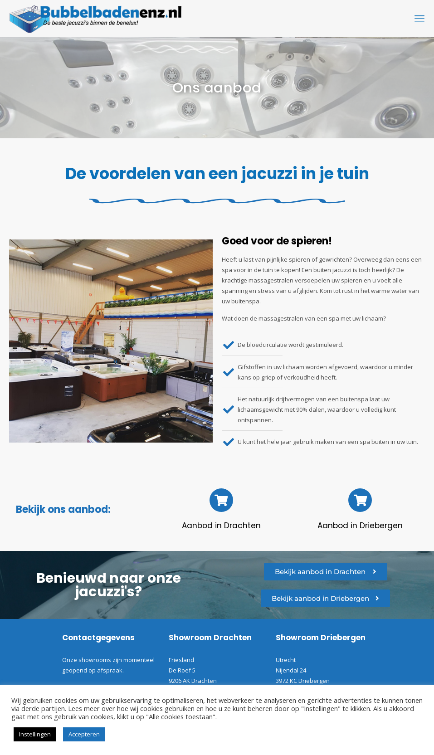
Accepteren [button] (84, 734)
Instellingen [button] (35, 734)
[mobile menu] (419, 18)
